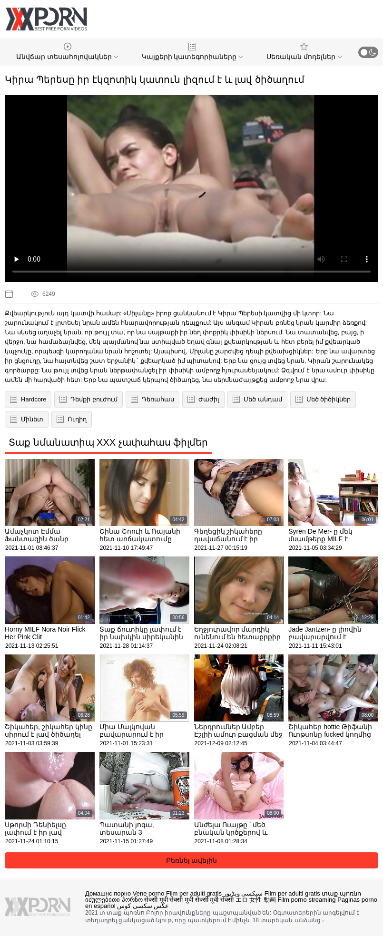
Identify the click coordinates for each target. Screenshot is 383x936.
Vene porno (149, 893)
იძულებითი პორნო (114, 899)
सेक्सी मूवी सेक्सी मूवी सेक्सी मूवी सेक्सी (189, 899)
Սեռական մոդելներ (304, 51)
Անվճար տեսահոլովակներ (67, 51)
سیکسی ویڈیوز (243, 893)
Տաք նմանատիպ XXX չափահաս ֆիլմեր (108, 442)
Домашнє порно (108, 893)
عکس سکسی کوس (143, 905)
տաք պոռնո (341, 893)
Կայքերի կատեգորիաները (193, 51)
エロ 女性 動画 (256, 899)
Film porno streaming (306, 899)
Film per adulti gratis (194, 893)
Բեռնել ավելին (191, 860)
